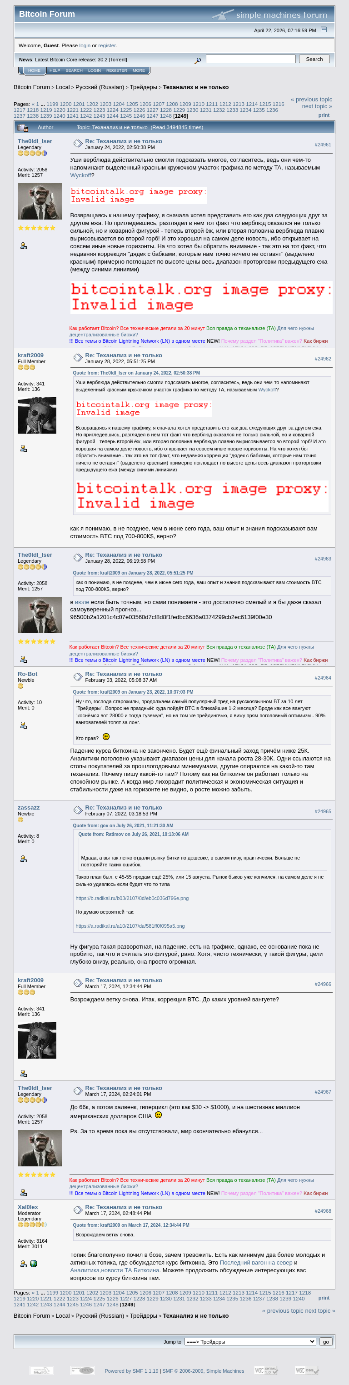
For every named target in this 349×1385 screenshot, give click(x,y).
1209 (185, 104)
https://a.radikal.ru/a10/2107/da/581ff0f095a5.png (130, 926)
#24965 (323, 811)
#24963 (323, 558)
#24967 (323, 1092)
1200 (65, 104)
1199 (52, 104)
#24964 (323, 677)
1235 (259, 110)
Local (63, 87)
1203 (105, 104)
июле (82, 602)
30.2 (102, 59)
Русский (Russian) (99, 87)
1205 (132, 104)
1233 (232, 110)
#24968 (323, 1211)
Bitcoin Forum (32, 87)
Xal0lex (28, 1207)
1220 (59, 110)
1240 (59, 116)
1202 (92, 104)
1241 (73, 116)
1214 (252, 104)
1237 (19, 116)
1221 (73, 110)
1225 (126, 110)
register (106, 45)
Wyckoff (80, 175)
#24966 (323, 984)
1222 (86, 110)
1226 (139, 110)
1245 (126, 116)
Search (74, 70)
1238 (33, 116)
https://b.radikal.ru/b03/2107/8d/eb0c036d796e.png (132, 898)
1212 (225, 104)
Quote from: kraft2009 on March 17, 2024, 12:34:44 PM (131, 1225)
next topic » (317, 106)
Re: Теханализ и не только (123, 141)
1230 (192, 110)
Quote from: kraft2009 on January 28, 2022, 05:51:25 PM (133, 572)
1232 (219, 110)
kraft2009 (31, 355)
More (139, 70)
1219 (46, 110)
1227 (153, 110)
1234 (246, 110)
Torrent (118, 59)
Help (55, 70)
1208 (172, 104)
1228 (166, 110)
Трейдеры (143, 87)
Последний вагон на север (256, 1262)
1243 (99, 116)
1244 (113, 116)
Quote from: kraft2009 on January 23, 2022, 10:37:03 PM (133, 692)
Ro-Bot (27, 673)
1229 (179, 110)
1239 (46, 116)
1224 (113, 110)
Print (324, 115)
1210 (198, 104)
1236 (272, 110)
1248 (166, 116)
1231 (206, 110)
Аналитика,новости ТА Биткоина (115, 1270)
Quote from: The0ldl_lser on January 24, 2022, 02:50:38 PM (136, 372)
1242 (86, 116)
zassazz (29, 807)
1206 (145, 104)
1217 (19, 110)
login (85, 45)
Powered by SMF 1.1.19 (132, 1371)
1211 (212, 104)
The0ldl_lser (35, 141)
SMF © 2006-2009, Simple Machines (203, 1371)
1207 (159, 104)
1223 (99, 110)
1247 (153, 116)
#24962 (323, 358)
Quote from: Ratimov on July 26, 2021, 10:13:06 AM (134, 834)
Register (116, 70)
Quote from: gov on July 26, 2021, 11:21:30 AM (123, 825)
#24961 (323, 144)
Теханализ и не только (196, 87)
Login (94, 70)
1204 (119, 104)
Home (34, 70)
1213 (238, 104)
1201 (79, 104)
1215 (265, 104)
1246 (139, 116)
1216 (278, 104)
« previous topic (311, 99)
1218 (33, 110)
